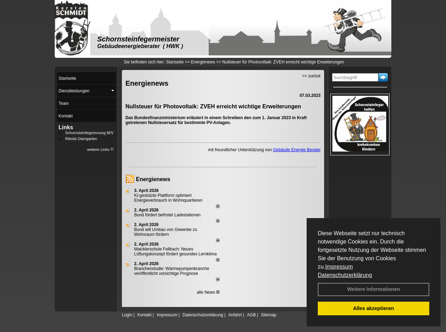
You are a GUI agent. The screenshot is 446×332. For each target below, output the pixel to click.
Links (66, 127)
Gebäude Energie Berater (297, 149)
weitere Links (100, 149)
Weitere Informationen (373, 289)
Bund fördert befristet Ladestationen (167, 215)
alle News (208, 292)
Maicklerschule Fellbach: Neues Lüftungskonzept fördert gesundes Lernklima (175, 251)
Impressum (339, 267)
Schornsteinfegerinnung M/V (89, 133)
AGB (251, 314)
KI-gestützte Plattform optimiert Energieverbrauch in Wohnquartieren (168, 198)
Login (127, 314)
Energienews (153, 179)
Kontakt (144, 314)
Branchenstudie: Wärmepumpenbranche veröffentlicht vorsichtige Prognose (171, 271)
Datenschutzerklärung (345, 275)
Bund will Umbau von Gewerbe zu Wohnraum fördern (165, 232)
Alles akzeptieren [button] (373, 308)
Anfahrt (235, 314)
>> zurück (311, 76)
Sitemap (268, 314)
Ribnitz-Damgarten (81, 139)
